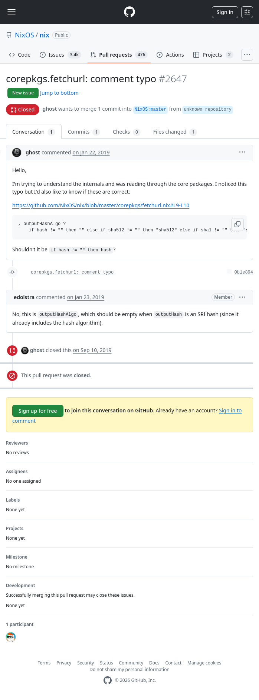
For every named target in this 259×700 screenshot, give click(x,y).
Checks (127, 132)
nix (45, 34)
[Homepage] (129, 12)
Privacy (63, 663)
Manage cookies (204, 663)
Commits (84, 132)
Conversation (33, 132)
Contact (173, 663)
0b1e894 (244, 272)
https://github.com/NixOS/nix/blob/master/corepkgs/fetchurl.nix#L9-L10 (100, 205)
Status (106, 663)
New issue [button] (23, 93)
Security (85, 663)
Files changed (175, 132)
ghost (49, 108)
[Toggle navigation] (11, 11)
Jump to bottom (59, 92)
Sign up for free (38, 410)
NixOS (24, 34)
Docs (154, 663)
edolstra (24, 297)
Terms (44, 663)
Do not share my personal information (129, 669)
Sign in (225, 12)
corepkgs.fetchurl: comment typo (72, 272)
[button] (242, 151)
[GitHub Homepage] (107, 680)
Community (131, 663)
